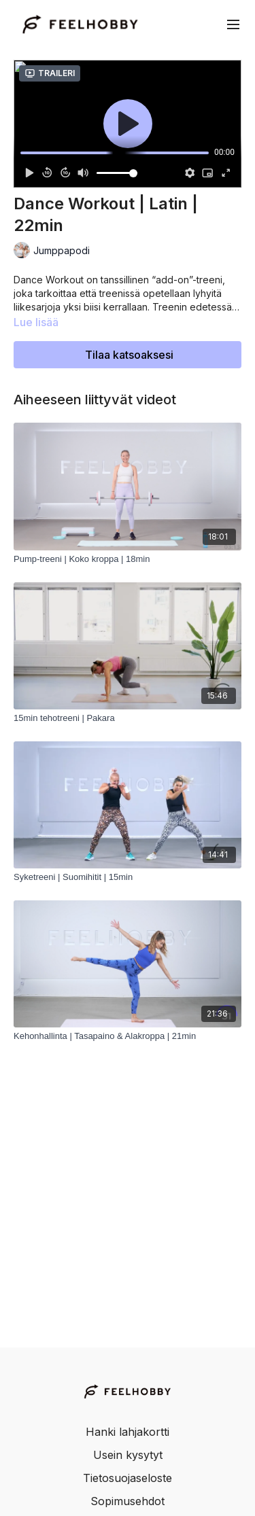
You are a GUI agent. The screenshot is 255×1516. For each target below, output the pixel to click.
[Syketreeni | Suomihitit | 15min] (127, 877)
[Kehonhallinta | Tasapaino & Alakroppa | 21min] (127, 1036)
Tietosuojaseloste (127, 1478)
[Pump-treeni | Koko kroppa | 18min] (127, 559)
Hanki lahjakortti (127, 1432)
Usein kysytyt (128, 1455)
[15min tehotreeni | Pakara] (127, 718)
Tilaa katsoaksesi (129, 355)
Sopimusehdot (127, 1501)
